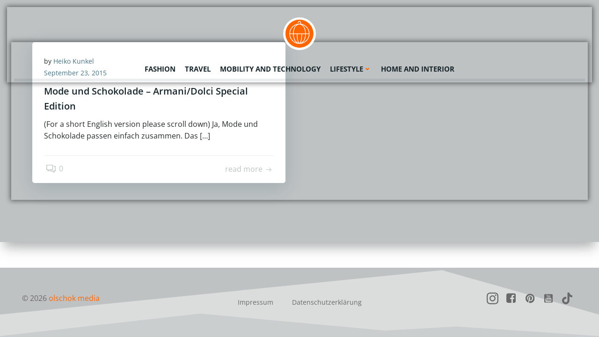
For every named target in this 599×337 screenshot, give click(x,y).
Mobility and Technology (270, 68)
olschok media (74, 298)
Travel (198, 68)
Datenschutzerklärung (327, 302)
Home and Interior (417, 68)
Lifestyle (351, 68)
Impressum (255, 302)
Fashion (160, 68)
